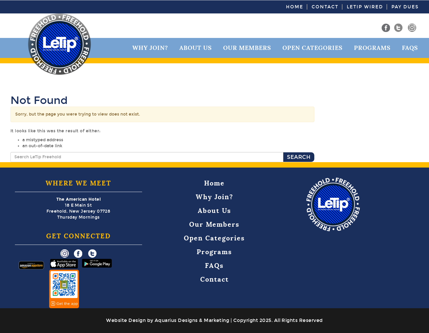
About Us (195, 48)
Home (294, 7)
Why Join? (150, 48)
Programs (372, 48)
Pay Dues (405, 7)
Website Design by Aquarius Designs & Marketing (167, 320)
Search (298, 157)
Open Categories (312, 48)
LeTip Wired (365, 7)
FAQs (410, 48)
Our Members (247, 48)
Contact (325, 7)
